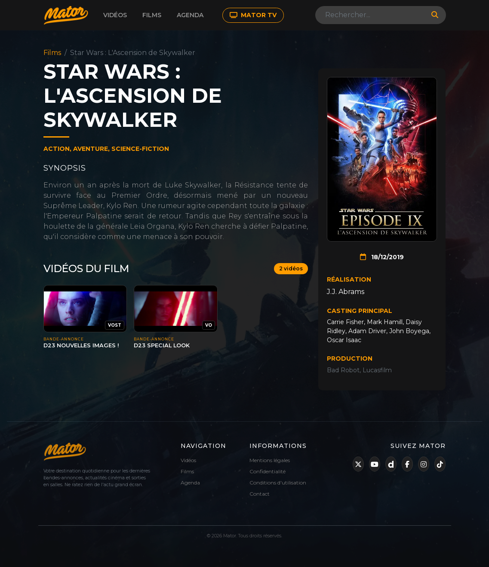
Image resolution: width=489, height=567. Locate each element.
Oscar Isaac (344, 340)
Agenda (190, 15)
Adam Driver (367, 331)
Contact (259, 493)
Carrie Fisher (345, 322)
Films (151, 15)
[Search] (371, 15)
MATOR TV (253, 15)
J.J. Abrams (345, 292)
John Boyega (409, 331)
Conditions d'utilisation (277, 482)
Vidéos (115, 15)
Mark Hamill (385, 322)
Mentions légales (269, 460)
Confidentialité (267, 471)
